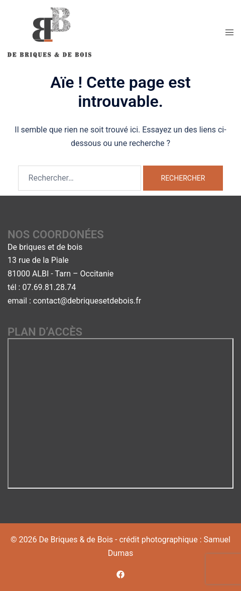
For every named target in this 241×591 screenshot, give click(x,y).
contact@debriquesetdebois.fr (87, 301)
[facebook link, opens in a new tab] (120, 574)
